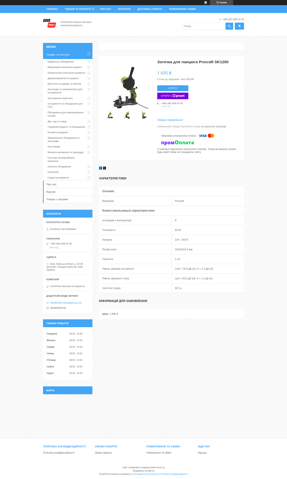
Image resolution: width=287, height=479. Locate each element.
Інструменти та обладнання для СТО (65, 105)
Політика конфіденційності (58, 452)
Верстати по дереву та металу (64, 83)
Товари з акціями (57, 199)
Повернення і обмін (182, 9)
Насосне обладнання (59, 166)
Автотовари (54, 146)
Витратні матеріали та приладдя (65, 152)
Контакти (124, 9)
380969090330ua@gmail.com (66, 302)
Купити (172, 88)
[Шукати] (229, 26)
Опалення (53, 172)
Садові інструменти (58, 177)
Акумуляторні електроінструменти (66, 72)
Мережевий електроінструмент (65, 67)
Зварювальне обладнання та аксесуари (63, 139)
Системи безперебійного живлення (61, 159)
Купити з (173, 96)
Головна (52, 9)
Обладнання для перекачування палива (65, 114)
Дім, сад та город (57, 121)
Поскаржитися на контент (146, 474)
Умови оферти (103, 452)
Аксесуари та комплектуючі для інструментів (65, 91)
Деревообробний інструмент (63, 78)
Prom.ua (160, 467)
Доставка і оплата (149, 9)
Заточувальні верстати (60, 98)
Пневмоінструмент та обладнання (66, 127)
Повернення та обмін (158, 452)
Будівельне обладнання (61, 61)
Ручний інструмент (58, 132)
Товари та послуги (77, 9)
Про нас (105, 9)
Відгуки (50, 191)
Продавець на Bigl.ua (143, 471)
